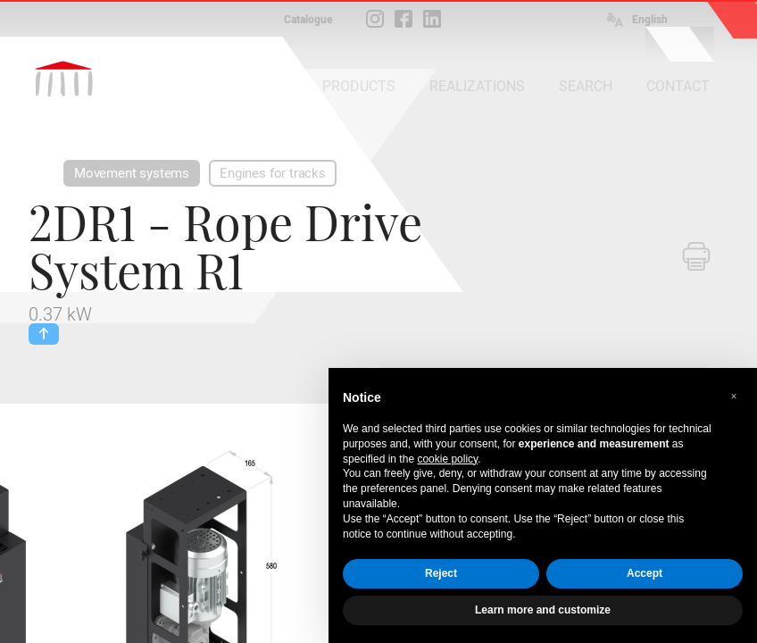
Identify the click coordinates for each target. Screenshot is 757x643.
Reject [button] (441, 573)
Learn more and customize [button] (543, 610)
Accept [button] (644, 573)
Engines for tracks (273, 173)
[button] (734, 396)
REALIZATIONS (477, 86)
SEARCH (585, 86)
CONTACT (678, 86)
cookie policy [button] (447, 459)
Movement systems (131, 173)
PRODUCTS (358, 86)
